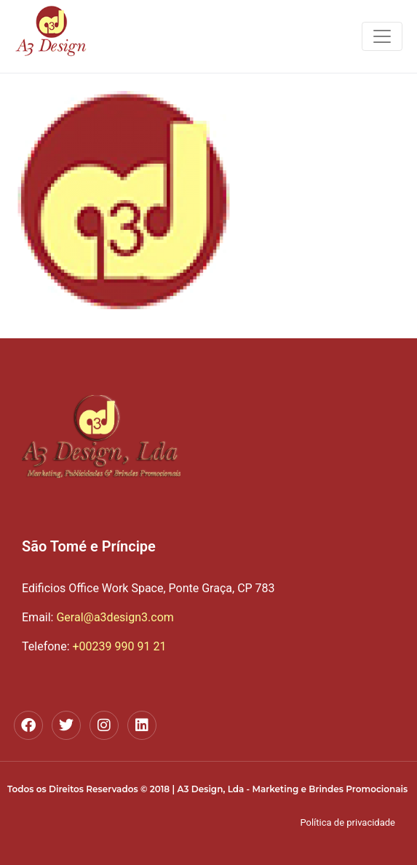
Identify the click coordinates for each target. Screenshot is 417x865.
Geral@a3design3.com (98, 617)
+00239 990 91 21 (119, 646)
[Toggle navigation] (382, 36)
